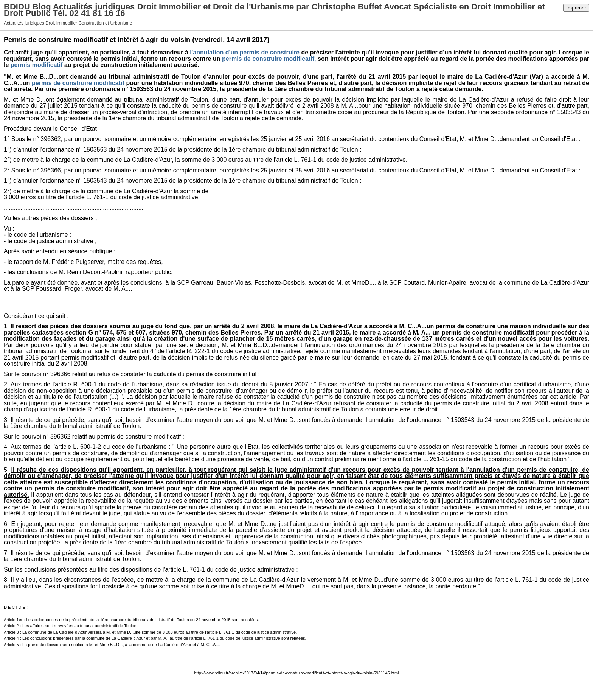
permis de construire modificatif (78, 83)
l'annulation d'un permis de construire (245, 52)
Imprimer (576, 8)
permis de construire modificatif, (269, 59)
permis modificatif (37, 65)
